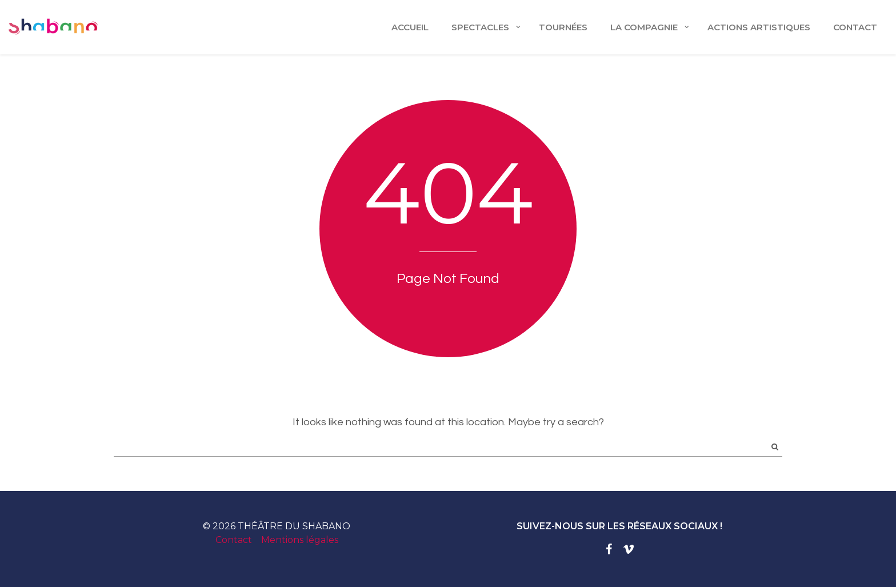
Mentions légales (299, 539)
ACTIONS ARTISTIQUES (758, 27)
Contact (233, 539)
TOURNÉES (563, 27)
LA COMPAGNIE (644, 27)
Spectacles (480, 27)
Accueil (410, 27)
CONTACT (855, 27)
